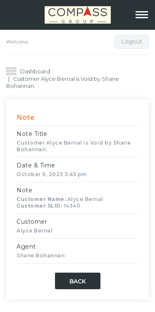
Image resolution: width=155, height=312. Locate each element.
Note (24, 190)
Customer (32, 221)
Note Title (32, 134)
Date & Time (36, 165)
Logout (131, 41)
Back (77, 281)
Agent (26, 246)
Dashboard (35, 71)
